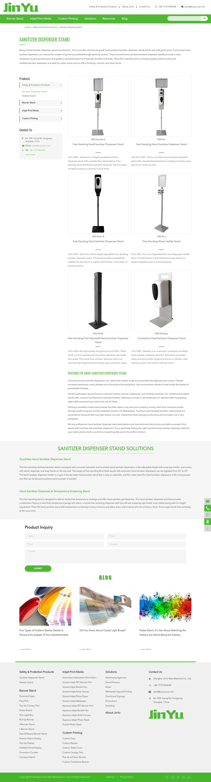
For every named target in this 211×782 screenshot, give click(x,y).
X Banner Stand (26, 724)
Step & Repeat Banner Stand (33, 734)
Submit (38, 568)
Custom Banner (70, 743)
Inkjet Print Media (40, 19)
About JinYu (128, 7)
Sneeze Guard (29, 96)
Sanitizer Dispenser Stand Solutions (106, 449)
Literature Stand (27, 757)
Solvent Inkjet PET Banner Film (77, 682)
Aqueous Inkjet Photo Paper (75, 720)
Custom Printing (68, 19)
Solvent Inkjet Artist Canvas (75, 692)
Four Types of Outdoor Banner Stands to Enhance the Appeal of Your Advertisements (43, 632)
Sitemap (110, 777)
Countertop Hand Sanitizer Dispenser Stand (161, 338)
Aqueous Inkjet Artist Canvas (76, 715)
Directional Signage (115, 696)
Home (27, 27)
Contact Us (144, 7)
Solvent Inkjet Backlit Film (74, 687)
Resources (109, 19)
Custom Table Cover (72, 748)
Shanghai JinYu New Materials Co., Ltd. (51, 777)
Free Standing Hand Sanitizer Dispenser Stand (98, 144)
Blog (125, 19)
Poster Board (25, 710)
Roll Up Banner (26, 720)
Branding (110, 706)
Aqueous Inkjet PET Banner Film (77, 706)
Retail (108, 687)
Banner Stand (15, 19)
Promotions (111, 701)
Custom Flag (68, 739)
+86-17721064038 (37, 150)
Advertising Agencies (115, 678)
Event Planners (112, 682)
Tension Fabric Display (30, 739)
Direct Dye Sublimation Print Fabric (79, 678)
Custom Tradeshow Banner (75, 762)
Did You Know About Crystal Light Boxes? (103, 630)
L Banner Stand (26, 729)
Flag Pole (23, 701)
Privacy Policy (126, 777)
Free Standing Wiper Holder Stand (161, 241)
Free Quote (30, 155)
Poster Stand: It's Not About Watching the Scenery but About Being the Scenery (163, 632)
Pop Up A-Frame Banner (74, 757)
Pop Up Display (26, 743)
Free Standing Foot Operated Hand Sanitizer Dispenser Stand (98, 340)
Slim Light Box (26, 715)
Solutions (90, 19)
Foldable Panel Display (30, 748)
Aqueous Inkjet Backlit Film (75, 711)
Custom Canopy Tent (72, 753)
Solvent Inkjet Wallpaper (74, 701)
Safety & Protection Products (103, 7)
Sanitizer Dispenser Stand (71, 27)
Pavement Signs (27, 696)
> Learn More (25, 649)
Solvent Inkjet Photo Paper (75, 696)
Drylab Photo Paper (72, 725)
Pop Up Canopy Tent (29, 706)
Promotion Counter (28, 753)
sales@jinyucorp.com (194, 7)
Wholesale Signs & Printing (118, 692)
